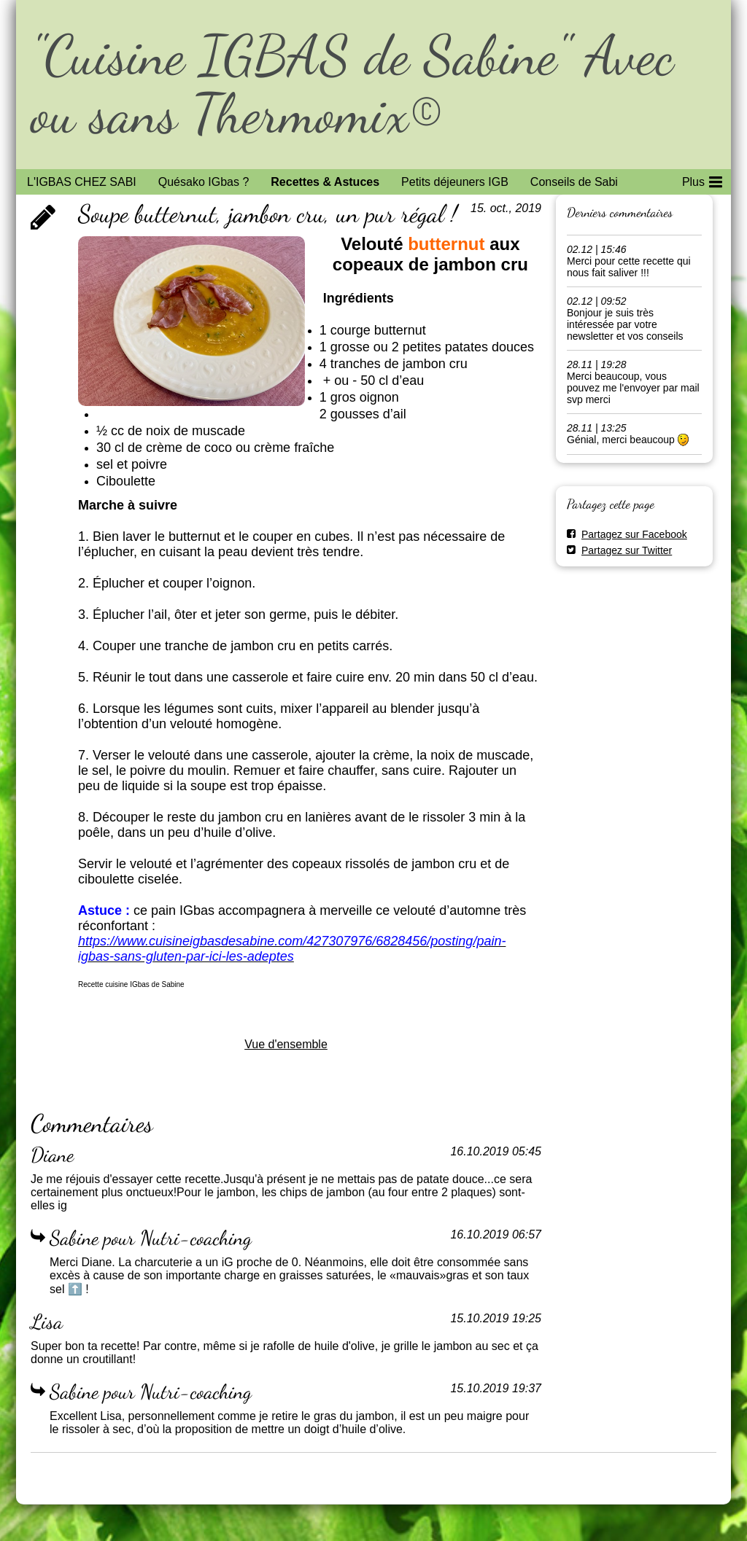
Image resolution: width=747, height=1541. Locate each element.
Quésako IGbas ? (203, 182)
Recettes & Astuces (325, 182)
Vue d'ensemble (286, 1044)
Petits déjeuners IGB (454, 182)
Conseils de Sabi (574, 182)
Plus (702, 179)
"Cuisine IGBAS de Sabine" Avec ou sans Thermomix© (352, 84)
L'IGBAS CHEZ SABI (81, 182)
